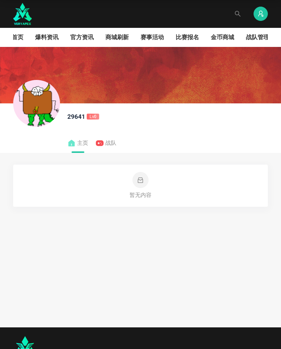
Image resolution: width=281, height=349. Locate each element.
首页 (17, 37)
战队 (105, 143)
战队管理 (257, 37)
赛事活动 (152, 37)
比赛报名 (187, 37)
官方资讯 (82, 37)
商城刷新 (117, 37)
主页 (77, 143)
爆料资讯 (47, 37)
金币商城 (222, 37)
